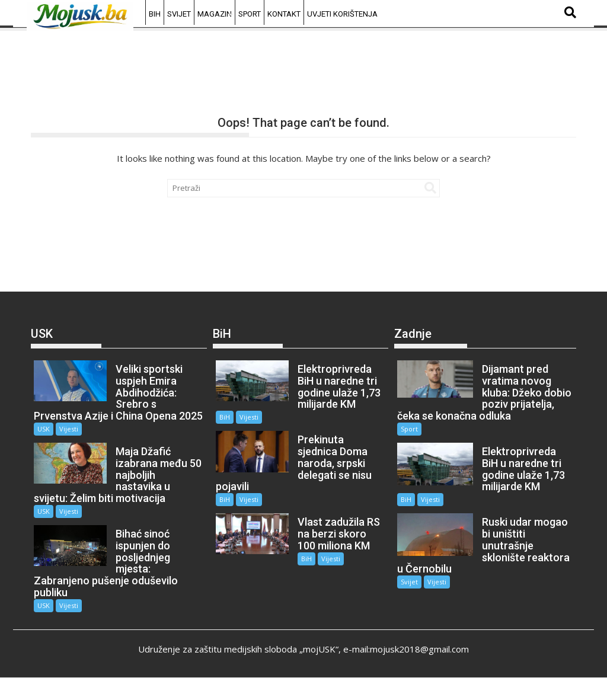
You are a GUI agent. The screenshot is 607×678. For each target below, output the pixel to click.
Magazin (214, 13)
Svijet (179, 13)
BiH (155, 13)
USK (43, 428)
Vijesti (68, 428)
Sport (249, 13)
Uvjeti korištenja (342, 13)
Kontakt (284, 13)
